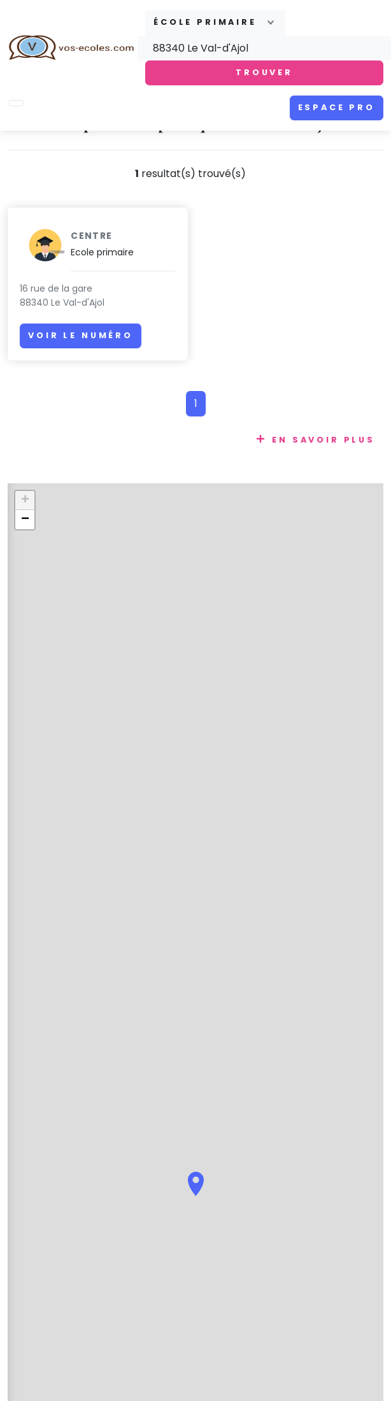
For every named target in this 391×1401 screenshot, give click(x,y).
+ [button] (25, 500)
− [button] (25, 519)
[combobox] (215, 23)
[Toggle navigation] (16, 103)
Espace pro (336, 107)
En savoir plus (323, 439)
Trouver (264, 72)
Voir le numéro (80, 335)
